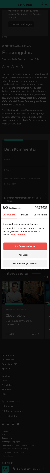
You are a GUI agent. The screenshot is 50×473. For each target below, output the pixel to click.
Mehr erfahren (18, 234)
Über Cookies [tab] (40, 214)
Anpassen (25, 255)
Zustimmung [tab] (9, 214)
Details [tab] (24, 214)
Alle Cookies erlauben (25, 246)
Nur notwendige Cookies (25, 263)
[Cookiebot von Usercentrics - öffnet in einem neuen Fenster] (35, 207)
